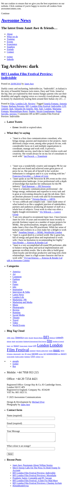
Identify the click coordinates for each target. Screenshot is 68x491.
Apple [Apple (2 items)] (26, 338)
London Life (21, 103)
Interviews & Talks (21, 292)
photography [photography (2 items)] (17, 354)
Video (15, 323)
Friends (10, 49)
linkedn (10, 59)
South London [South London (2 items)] (19, 356)
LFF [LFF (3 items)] (34, 346)
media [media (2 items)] (51, 350)
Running (16, 312)
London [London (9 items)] (43, 345)
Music (15, 305)
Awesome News (16, 20)
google (16, 361)
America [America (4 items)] (19, 337)
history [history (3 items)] (16, 346)
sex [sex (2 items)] (59, 354)
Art (14, 274)
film (36, 109)
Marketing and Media (22, 302)
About (10, 34)
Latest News (18, 294)
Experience (12, 44)
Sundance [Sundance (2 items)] (27, 356)
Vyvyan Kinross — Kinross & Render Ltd (43, 258)
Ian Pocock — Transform (35, 156)
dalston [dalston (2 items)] (9, 341)
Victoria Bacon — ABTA (43, 199)
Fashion (16, 279)
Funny (15, 284)
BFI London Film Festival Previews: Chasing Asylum (37, 485)
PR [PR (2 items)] (26, 354)
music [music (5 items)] (56, 350)
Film (12, 103)
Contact (10, 52)
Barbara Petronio (17, 106)
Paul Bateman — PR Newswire (36, 186)
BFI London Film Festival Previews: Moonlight (34, 477)
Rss (14, 366)
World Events (19, 325)
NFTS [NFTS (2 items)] (62, 350)
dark (11, 109)
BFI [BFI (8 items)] (46, 337)
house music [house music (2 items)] (24, 346)
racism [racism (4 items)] (35, 353)
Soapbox (11, 47)
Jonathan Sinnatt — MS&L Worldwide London (40, 232)
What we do (12, 36)
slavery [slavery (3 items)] (64, 354)
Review (31, 103)
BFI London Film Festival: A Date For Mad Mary (35, 482)
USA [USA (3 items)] (33, 356)
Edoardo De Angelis (24, 109)
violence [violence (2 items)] (37, 356)
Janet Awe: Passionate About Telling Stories (33, 467)
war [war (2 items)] (42, 356)
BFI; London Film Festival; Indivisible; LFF (46, 106)
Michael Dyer (38, 402)
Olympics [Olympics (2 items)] (10, 354)
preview (13, 114)
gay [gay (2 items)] (12, 346)
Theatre (16, 317)
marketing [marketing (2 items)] (33, 350)
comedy (4, 109)
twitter (10, 57)
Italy (41, 109)
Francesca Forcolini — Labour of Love (30, 176)
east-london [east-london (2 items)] (19, 341)
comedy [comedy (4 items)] (59, 337)
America (16, 271)
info (14, 287)
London (47, 109)
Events (10, 41)
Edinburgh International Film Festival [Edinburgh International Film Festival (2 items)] (34, 341)
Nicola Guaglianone (45, 111)
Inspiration (17, 289)
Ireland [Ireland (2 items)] (30, 346)
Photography (18, 307)
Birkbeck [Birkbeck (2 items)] (52, 338)
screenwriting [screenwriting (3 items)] (52, 354)
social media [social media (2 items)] (11, 356)
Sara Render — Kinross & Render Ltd (30, 242)
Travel (15, 320)
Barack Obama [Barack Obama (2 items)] (38, 338)
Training (11, 39)
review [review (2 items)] (41, 354)
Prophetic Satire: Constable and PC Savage (32, 479)
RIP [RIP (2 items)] (44, 354)
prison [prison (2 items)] (29, 354)
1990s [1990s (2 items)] (8, 338)
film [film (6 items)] (49, 341)
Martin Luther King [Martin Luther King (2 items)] (42, 350)
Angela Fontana (51, 103)
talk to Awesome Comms (18, 260)
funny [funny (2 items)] (8, 346)
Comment (17, 276)
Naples (32, 111)
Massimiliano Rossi (19, 111)
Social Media (19, 315)
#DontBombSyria (21, 487)
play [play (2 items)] (23, 354)
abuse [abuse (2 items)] (12, 338)
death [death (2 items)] (13, 341)
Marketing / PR (20, 299)
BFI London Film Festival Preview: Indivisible (34, 474)
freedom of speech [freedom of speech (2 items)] (58, 341)
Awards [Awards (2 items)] (31, 338)
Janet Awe (29, 84)
